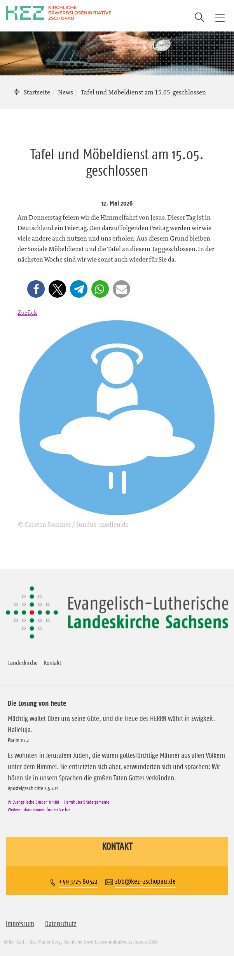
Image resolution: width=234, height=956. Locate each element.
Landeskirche (23, 662)
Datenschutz (61, 923)
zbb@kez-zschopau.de (145, 881)
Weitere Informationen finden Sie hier (40, 809)
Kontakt (52, 662)
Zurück (27, 312)
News (65, 92)
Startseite (37, 92)
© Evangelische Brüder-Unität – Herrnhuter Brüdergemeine (58, 802)
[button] (36, 289)
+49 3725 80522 (78, 881)
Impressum (20, 923)
